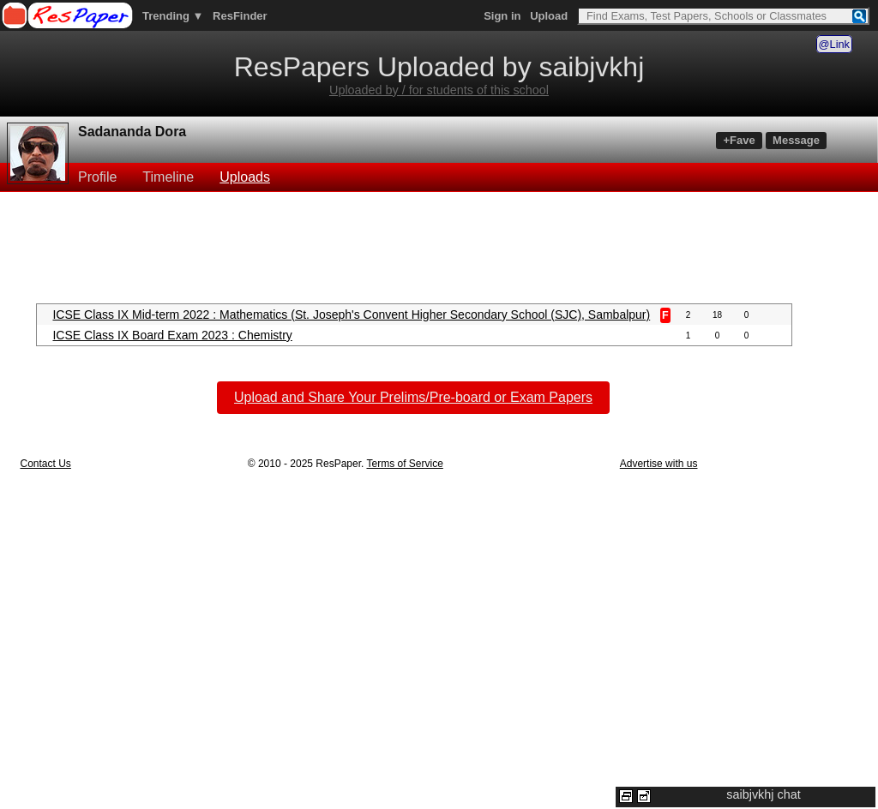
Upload (549, 15)
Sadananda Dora (132, 131)
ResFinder (240, 15)
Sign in (502, 15)
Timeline (168, 177)
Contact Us (45, 464)
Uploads (245, 177)
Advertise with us (659, 464)
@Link (834, 44)
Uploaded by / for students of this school (439, 90)
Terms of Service (404, 464)
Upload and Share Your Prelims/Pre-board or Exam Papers (413, 397)
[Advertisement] (439, 246)
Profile (97, 177)
